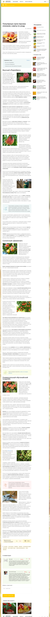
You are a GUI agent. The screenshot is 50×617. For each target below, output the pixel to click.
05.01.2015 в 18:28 (20, 571)
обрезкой (9, 450)
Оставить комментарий (8, 595)
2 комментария (28, 28)
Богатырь (5, 546)
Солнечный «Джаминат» (10, 64)
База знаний (15, 1)
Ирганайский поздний (27, 546)
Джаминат (20, 546)
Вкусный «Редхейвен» (9, 62)
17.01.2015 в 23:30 (16, 559)
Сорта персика (10, 546)
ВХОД (46, 1)
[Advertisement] (25, 14)
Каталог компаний (28, 1)
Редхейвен (16, 546)
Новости (21, 1)
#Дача (26, 5)
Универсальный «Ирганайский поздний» (13, 66)
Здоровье (4, 549)
